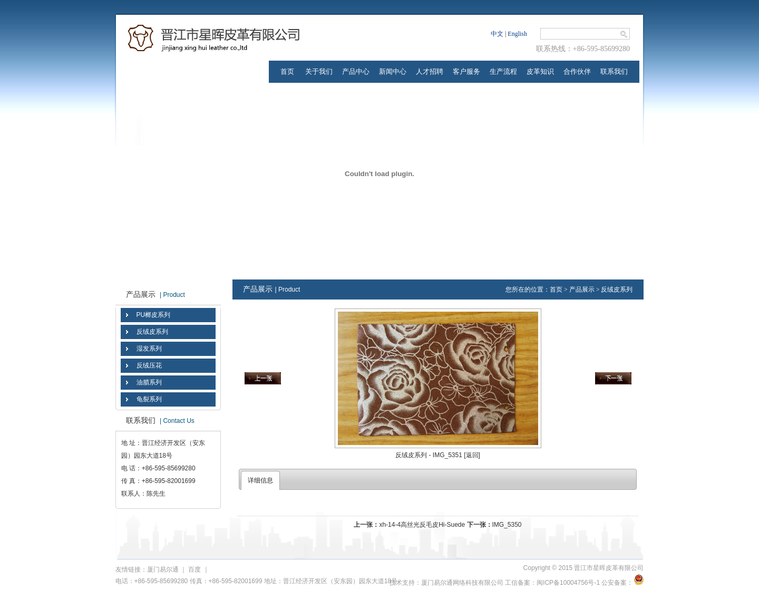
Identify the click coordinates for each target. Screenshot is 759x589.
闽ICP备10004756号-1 (568, 582)
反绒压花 (149, 365)
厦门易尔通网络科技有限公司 (462, 582)
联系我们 (614, 71)
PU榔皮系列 (154, 314)
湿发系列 (149, 348)
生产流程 (503, 71)
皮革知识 (540, 71)
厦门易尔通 (163, 569)
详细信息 (260, 480)
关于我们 (319, 71)
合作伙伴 (577, 71)
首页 (287, 71)
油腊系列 (149, 382)
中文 (497, 33)
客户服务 (466, 71)
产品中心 (355, 71)
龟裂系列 (149, 399)
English (517, 33)
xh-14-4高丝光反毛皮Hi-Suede (422, 524)
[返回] (472, 455)
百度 (194, 569)
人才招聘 (429, 71)
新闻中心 (392, 71)
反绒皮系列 (152, 331)
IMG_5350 (507, 524)
